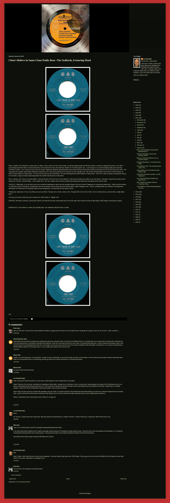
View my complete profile (140, 75)
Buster (15, 367)
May (138, 137)
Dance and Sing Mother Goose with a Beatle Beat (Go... (147, 150)
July (138, 132)
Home (68, 479)
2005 (137, 222)
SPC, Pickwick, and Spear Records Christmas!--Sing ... (147, 183)
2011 (137, 212)
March (139, 142)
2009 (137, 217)
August (139, 130)
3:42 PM (15, 471)
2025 (137, 108)
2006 (137, 219)
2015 (137, 204)
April (138, 140)
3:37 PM (15, 460)
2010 (137, 214)
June (138, 135)
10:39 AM (16, 349)
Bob (14, 425)
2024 (137, 110)
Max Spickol (37, 201)
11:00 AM (16, 444)
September (140, 127)
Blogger (88, 493)
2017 (137, 199)
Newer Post (12, 479)
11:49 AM (16, 372)
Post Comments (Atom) (23, 482)
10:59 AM (16, 362)
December (140, 120)
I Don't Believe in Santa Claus (27, 207)
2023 (137, 112)
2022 (137, 115)
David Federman (18, 339)
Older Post (123, 479)
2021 (137, 118)
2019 (137, 194)
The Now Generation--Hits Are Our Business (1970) (146, 154)
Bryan (15, 355)
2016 (137, 202)
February (139, 145)
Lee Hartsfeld (17, 378)
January (139, 147)
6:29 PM (15, 419)
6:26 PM (15, 405)
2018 (137, 197)
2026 (137, 105)
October (139, 125)
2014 (137, 207)
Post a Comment (16, 475)
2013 (137, 209)
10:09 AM (16, 333)
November (140, 122)
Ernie (15, 328)
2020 (137, 192)
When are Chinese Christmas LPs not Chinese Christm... (147, 158)
